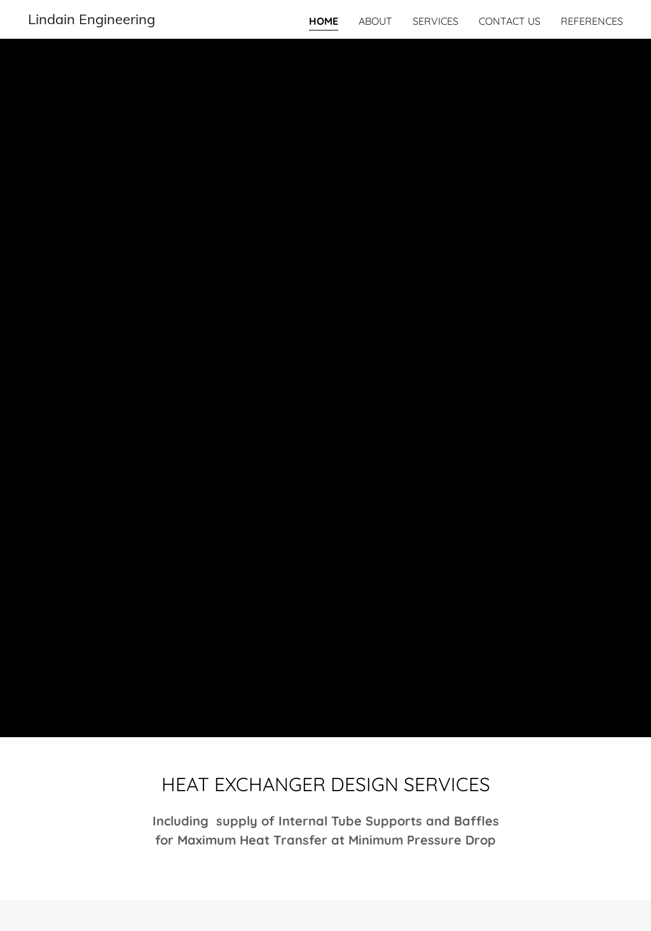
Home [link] (323, 21)
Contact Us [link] (509, 21)
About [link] (375, 21)
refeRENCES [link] (592, 21)
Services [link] (435, 21)
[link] (91, 20)
